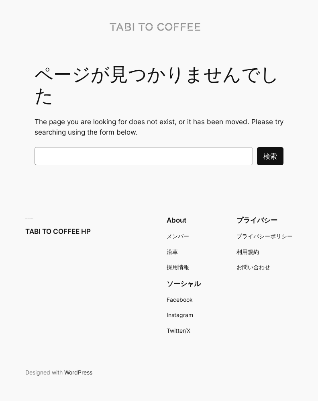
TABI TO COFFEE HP (58, 231)
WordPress (78, 372)
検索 (270, 156)
